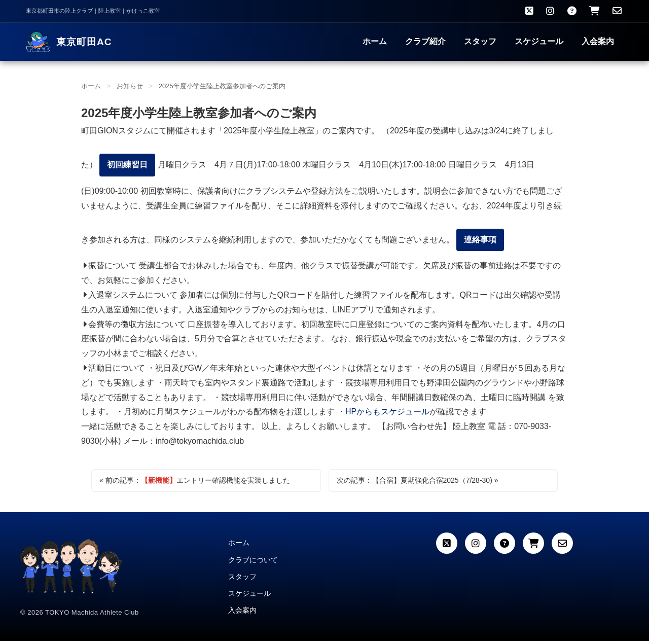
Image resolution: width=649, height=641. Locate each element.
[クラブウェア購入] (594, 11)
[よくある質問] (572, 11)
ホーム (375, 41)
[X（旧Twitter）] (529, 11)
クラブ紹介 (425, 41)
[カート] (533, 543)
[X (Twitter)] (446, 543)
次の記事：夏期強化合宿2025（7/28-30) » (417, 481)
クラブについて (253, 560)
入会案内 (598, 41)
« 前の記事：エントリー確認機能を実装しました (194, 481)
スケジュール (539, 41)
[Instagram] (550, 11)
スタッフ (480, 41)
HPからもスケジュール (387, 411)
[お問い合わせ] (617, 11)
